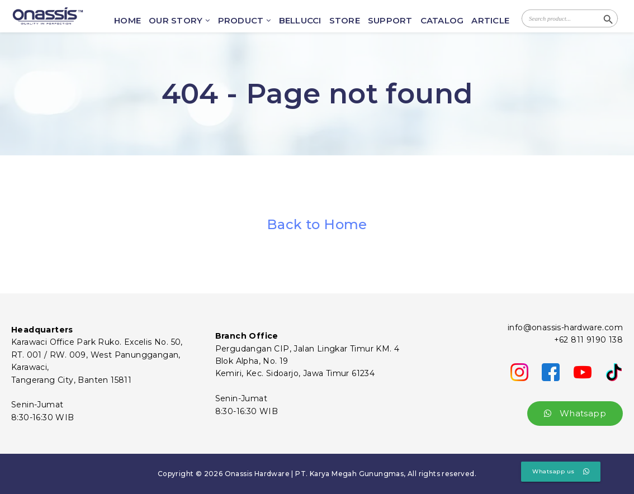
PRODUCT (244, 21)
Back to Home (317, 224)
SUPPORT (390, 21)
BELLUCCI (300, 21)
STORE (344, 21)
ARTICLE (490, 21)
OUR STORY (179, 21)
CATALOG (442, 21)
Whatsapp (575, 413)
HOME (127, 21)
